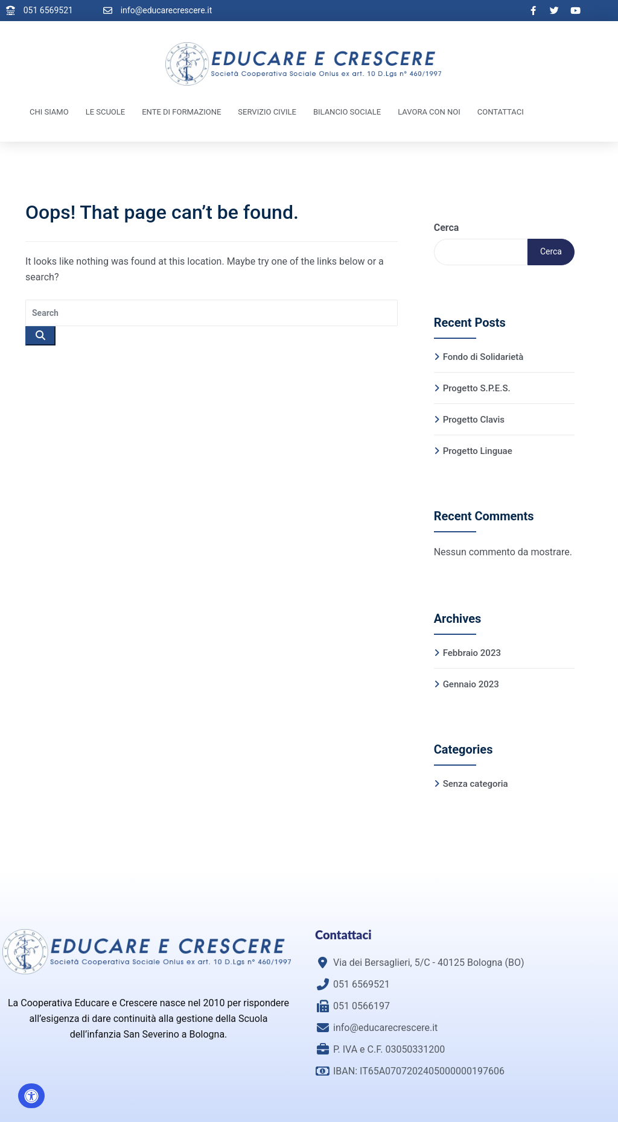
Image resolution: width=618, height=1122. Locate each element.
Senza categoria (475, 783)
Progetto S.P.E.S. (477, 388)
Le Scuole (106, 111)
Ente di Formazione (181, 111)
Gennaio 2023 (471, 684)
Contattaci (500, 111)
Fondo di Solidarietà (483, 356)
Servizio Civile (267, 111)
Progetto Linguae (477, 451)
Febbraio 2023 (472, 653)
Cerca (446, 227)
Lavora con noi (429, 111)
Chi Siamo (49, 111)
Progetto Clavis (474, 419)
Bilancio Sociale (347, 111)
